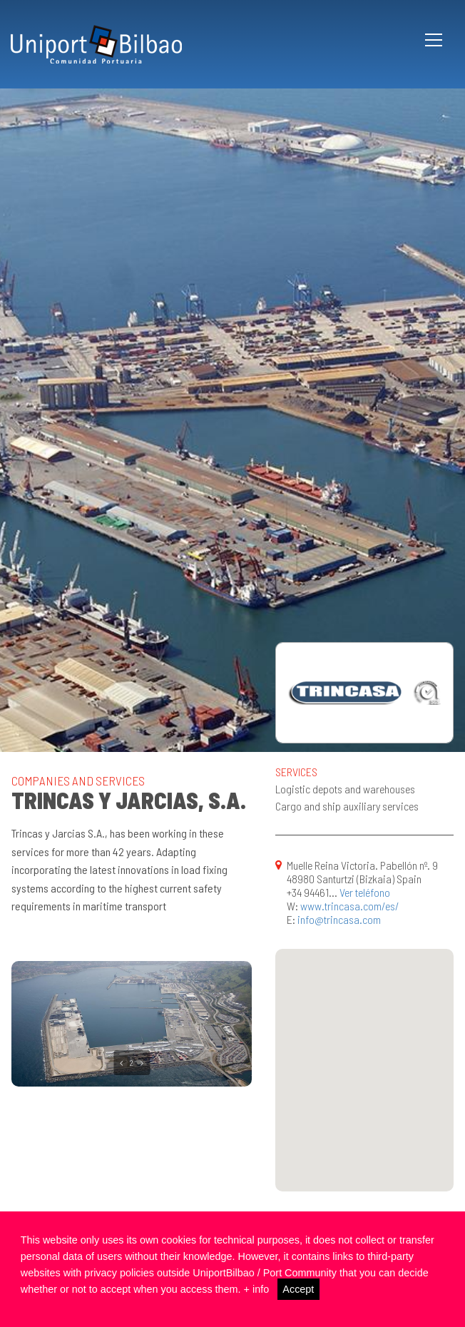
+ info (257, 1289)
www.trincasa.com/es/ (349, 905)
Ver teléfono (364, 892)
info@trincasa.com (339, 919)
